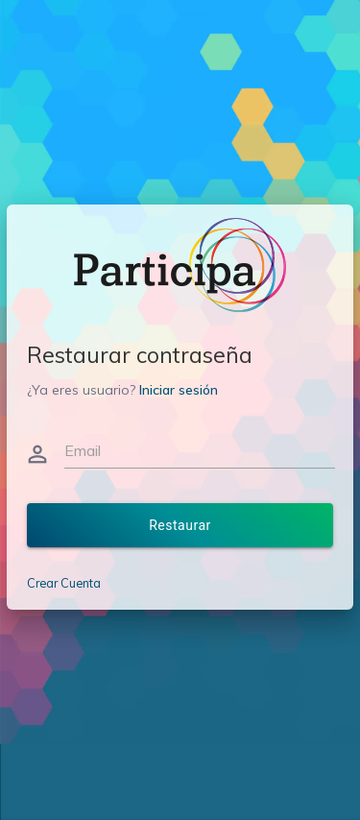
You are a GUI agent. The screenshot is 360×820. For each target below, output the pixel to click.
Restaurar (180, 525)
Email (82, 450)
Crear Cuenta (64, 583)
